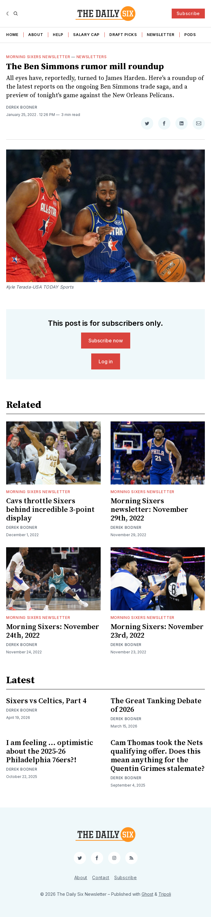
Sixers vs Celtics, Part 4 (46, 701)
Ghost (147, 894)
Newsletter (160, 34)
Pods (190, 34)
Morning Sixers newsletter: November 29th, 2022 (149, 509)
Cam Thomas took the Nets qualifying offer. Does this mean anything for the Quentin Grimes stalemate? (158, 755)
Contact (100, 877)
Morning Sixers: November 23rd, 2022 (157, 631)
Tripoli (164, 894)
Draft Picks (123, 34)
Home (12, 34)
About (35, 34)
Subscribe (188, 13)
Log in (106, 361)
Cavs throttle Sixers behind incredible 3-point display (50, 509)
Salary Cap (86, 34)
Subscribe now (105, 340)
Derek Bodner (21, 107)
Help (58, 34)
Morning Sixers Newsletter (38, 56)
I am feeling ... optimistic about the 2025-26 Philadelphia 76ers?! (49, 751)
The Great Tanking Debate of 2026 (156, 705)
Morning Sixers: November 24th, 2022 (52, 631)
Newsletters (91, 56)
